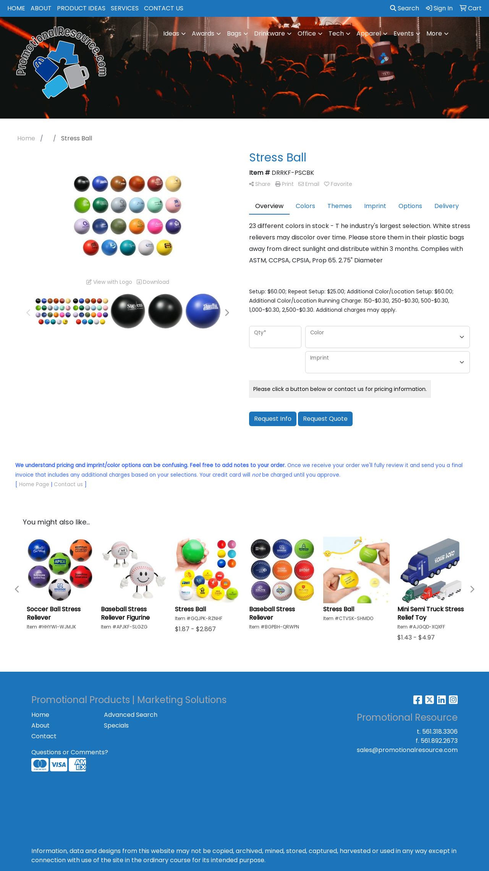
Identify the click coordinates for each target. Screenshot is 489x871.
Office (307, 33)
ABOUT (41, 8)
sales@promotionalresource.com (407, 750)
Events (403, 33)
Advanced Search (130, 714)
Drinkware (269, 33)
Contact (44, 736)
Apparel (368, 33)
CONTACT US (163, 8)
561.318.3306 (440, 731)
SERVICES (125, 8)
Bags (234, 33)
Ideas (171, 33)
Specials (116, 725)
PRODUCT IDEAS (81, 8)
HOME (16, 8)
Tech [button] (336, 33)
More (434, 33)
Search (404, 8)
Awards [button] (203, 33)
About (40, 725)
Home (40, 714)
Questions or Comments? (69, 752)
